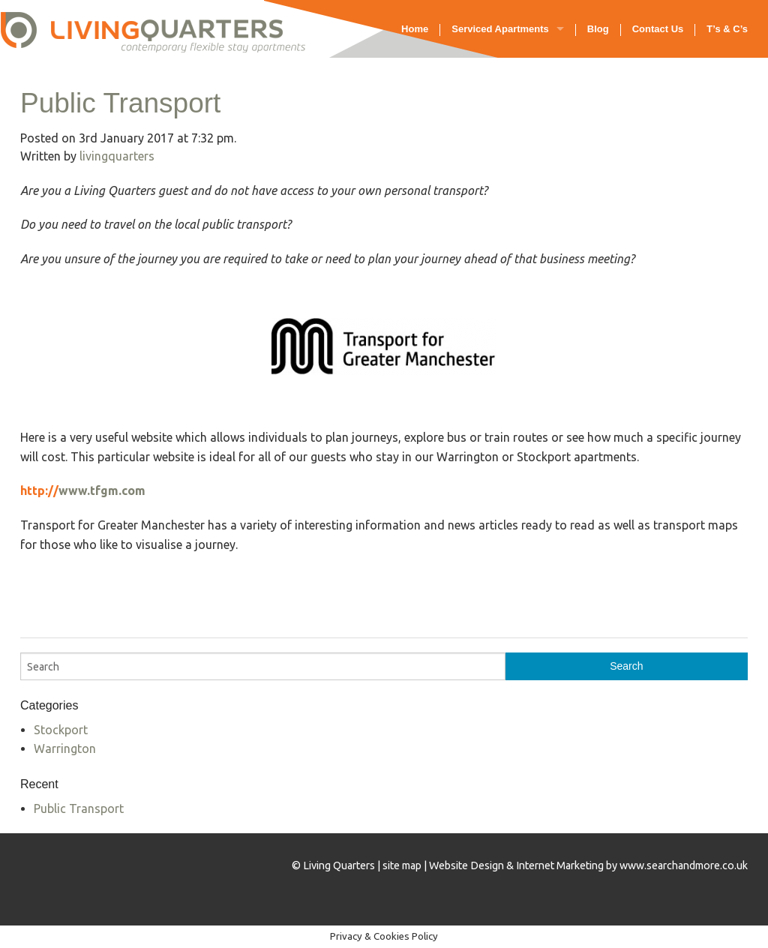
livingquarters (117, 156)
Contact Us (658, 28)
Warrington (65, 748)
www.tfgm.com (102, 490)
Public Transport (120, 103)
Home (414, 28)
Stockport (61, 729)
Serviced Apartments (500, 28)
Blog (598, 28)
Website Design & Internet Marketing (516, 866)
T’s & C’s (727, 28)
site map (402, 866)
